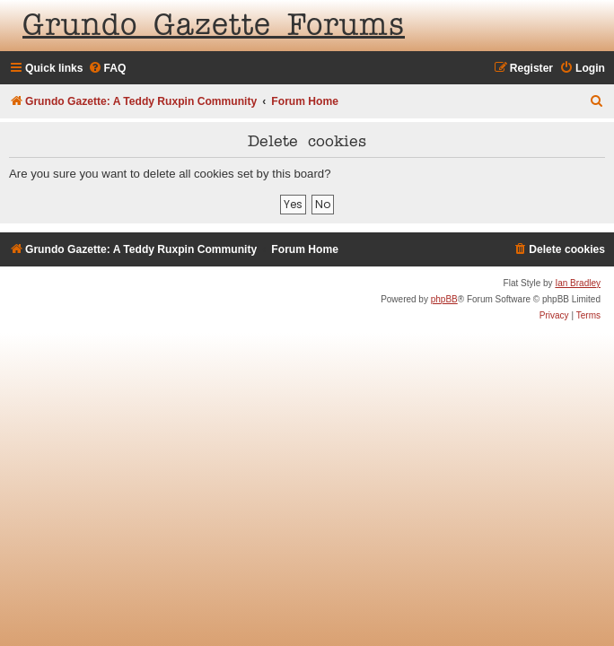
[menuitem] (107, 69)
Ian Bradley (578, 283)
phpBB (444, 299)
